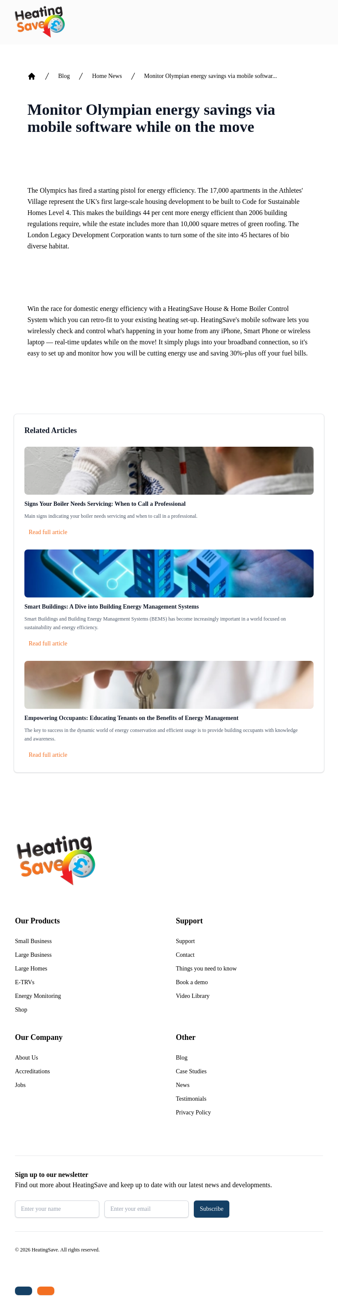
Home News (107, 76)
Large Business (33, 955)
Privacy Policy (193, 1112)
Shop (21, 1009)
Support (185, 941)
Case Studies (191, 1071)
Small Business (33, 941)
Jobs (20, 1085)
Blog (64, 76)
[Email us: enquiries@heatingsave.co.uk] (45, 1291)
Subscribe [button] (211, 1209)
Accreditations (32, 1071)
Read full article (48, 532)
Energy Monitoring (38, 996)
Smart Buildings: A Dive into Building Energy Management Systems (111, 606)
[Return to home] (39, 22)
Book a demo (192, 982)
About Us (26, 1057)
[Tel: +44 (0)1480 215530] (23, 1291)
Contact (185, 955)
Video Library (193, 996)
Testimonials (191, 1099)
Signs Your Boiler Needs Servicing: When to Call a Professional (105, 504)
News (183, 1085)
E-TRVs (25, 982)
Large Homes (31, 968)
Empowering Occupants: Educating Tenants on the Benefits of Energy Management (131, 718)
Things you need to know (206, 968)
